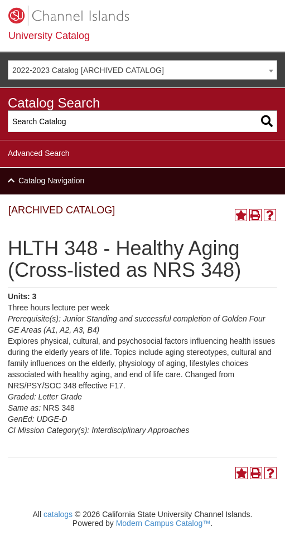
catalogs (58, 514)
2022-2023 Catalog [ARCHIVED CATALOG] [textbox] (88, 70)
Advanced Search (39, 153)
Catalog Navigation (51, 180)
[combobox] (142, 70)
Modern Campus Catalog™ (163, 523)
